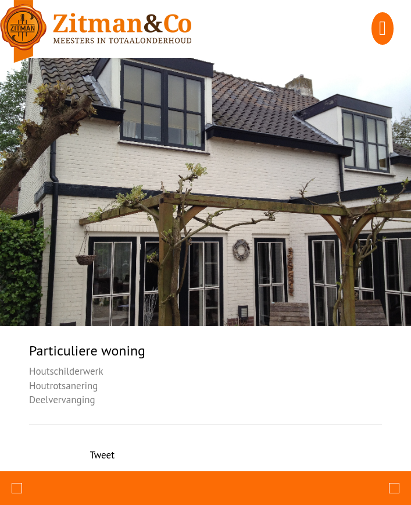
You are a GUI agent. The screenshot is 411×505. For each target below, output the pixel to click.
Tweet (102, 455)
